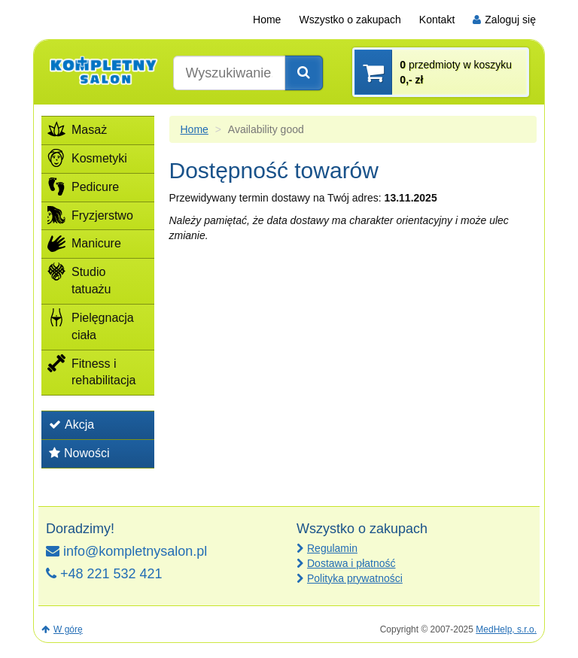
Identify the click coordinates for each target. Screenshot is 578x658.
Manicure (84, 243)
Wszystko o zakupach (349, 20)
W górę (62, 629)
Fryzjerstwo (90, 215)
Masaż (77, 129)
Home (267, 20)
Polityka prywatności (355, 578)
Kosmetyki (87, 158)
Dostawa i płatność (351, 563)
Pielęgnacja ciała (90, 324)
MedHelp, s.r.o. (506, 629)
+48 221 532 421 (104, 573)
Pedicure (83, 186)
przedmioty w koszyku (456, 72)
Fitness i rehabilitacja (91, 370)
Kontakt (437, 20)
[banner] (103, 70)
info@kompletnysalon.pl (126, 551)
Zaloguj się (504, 20)
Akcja (71, 424)
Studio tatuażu (79, 279)
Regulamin (332, 548)
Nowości (79, 453)
